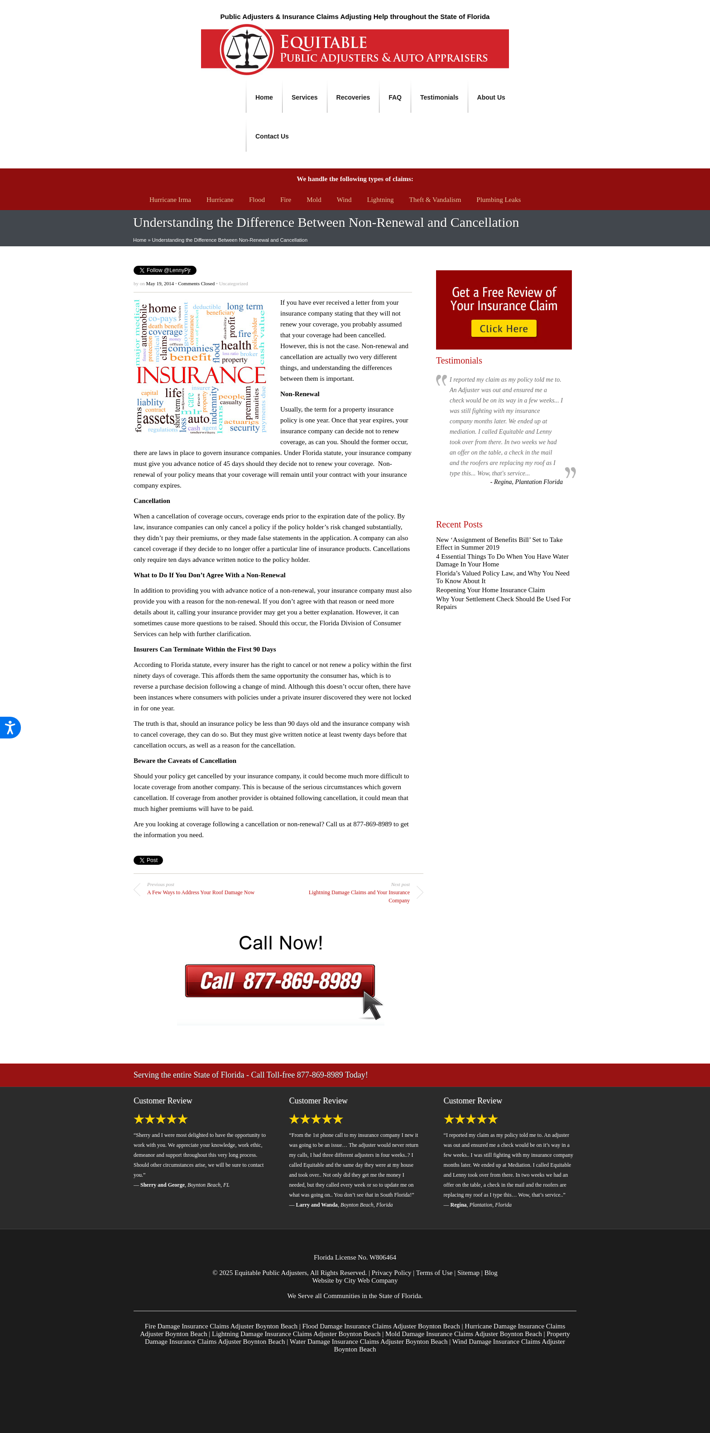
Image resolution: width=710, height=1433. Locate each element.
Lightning (380, 199)
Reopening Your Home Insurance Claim (490, 590)
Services (305, 97)
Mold (314, 199)
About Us (491, 97)
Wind (344, 199)
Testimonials (439, 97)
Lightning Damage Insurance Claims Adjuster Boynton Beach (296, 1333)
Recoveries (353, 97)
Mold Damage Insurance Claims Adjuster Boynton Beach (463, 1333)
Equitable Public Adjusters (271, 1272)
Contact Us (272, 136)
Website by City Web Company (355, 1280)
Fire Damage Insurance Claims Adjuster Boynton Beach (221, 1326)
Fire (285, 199)
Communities (341, 1295)
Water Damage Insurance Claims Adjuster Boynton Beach (369, 1341)
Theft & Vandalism (435, 199)
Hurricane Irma (170, 199)
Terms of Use (434, 1272)
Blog (491, 1272)
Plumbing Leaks (498, 199)
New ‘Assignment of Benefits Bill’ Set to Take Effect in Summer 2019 (499, 543)
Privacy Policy (392, 1272)
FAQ (395, 97)
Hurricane (220, 199)
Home (264, 97)
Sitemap (468, 1272)
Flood (257, 199)
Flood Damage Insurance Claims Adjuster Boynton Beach (381, 1326)
